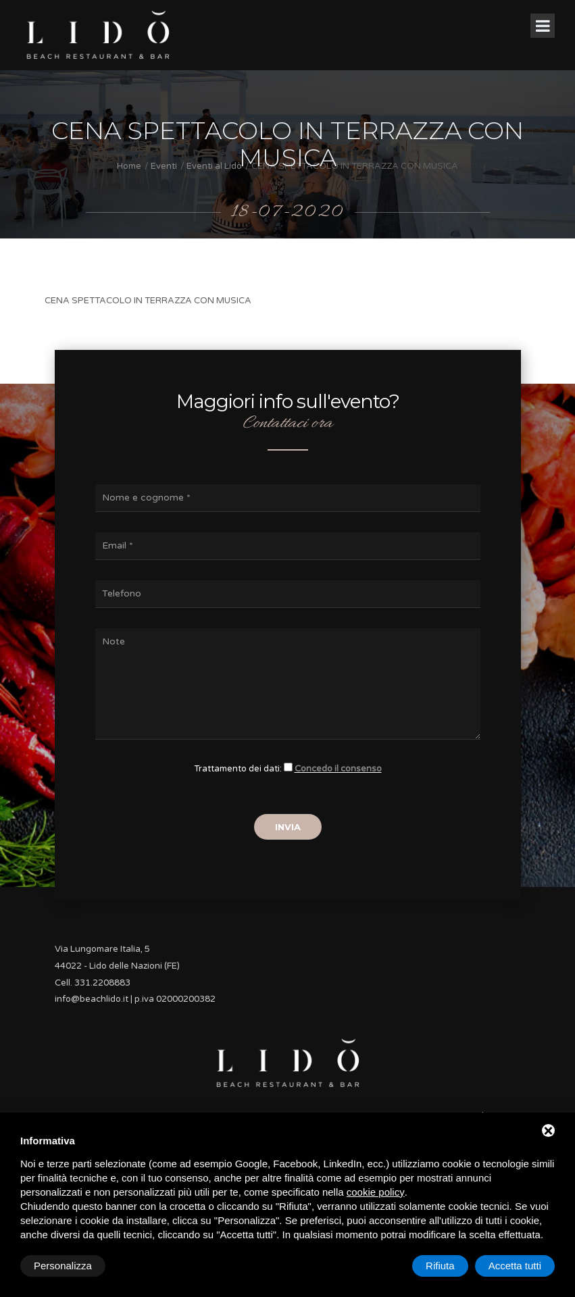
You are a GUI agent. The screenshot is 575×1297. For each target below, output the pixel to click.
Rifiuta (440, 1265)
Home (129, 166)
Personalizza (63, 1265)
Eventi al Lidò (214, 166)
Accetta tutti (515, 1265)
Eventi (164, 166)
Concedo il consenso (338, 768)
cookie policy (376, 1192)
